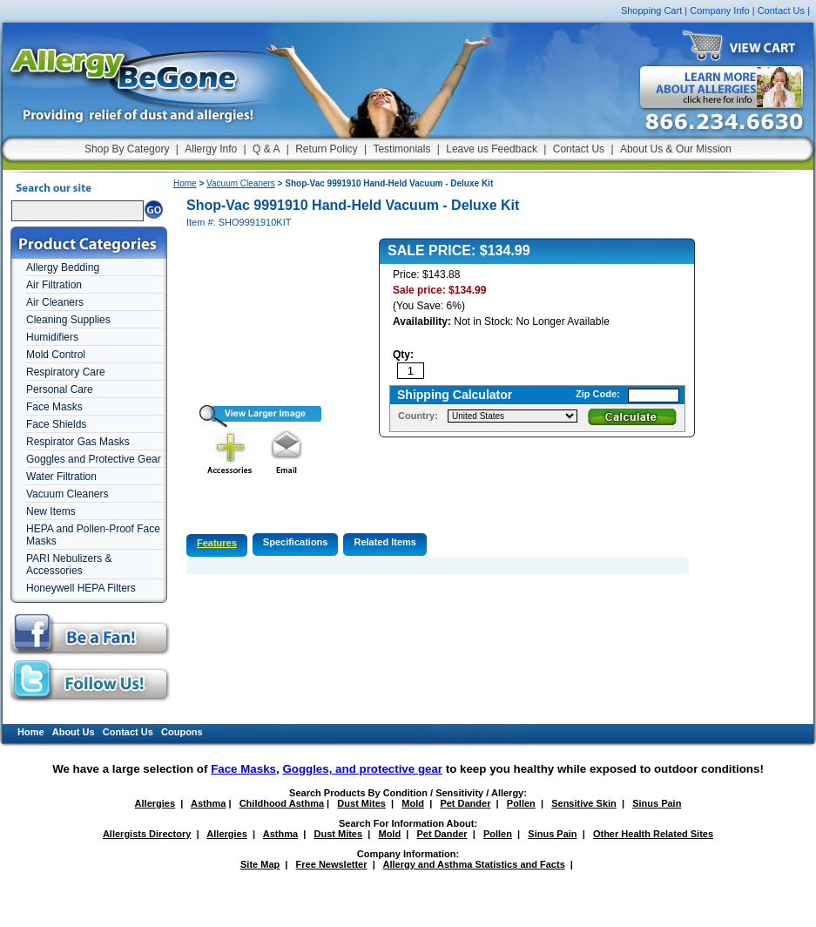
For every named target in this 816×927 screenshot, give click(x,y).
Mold (412, 803)
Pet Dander (465, 803)
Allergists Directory (147, 834)
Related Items (385, 542)
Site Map (260, 864)
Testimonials (401, 149)
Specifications (295, 542)
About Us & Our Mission (676, 149)
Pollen (521, 803)
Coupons (182, 732)
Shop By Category (126, 149)
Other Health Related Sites (653, 834)
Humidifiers (52, 337)
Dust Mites (361, 803)
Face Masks (54, 407)
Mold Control (55, 354)
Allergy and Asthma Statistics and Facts (473, 864)
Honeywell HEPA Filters (81, 588)
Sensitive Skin (584, 803)
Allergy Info (211, 149)
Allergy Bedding (62, 267)
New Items (51, 511)
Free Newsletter (332, 864)
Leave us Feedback (491, 149)
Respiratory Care (65, 372)
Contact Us (781, 10)
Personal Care (59, 389)
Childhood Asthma (281, 803)
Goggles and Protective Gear (93, 459)
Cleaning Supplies (68, 320)
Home (185, 183)
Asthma (208, 803)
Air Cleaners (55, 302)
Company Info (719, 10)
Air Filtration (54, 285)
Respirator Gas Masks (78, 442)
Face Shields (56, 424)
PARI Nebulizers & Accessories (68, 564)
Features (217, 543)
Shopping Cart (651, 10)
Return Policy (326, 149)
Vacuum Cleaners (67, 494)
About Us (73, 732)
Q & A (266, 149)
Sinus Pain (656, 803)
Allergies (155, 803)
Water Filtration (61, 476)
